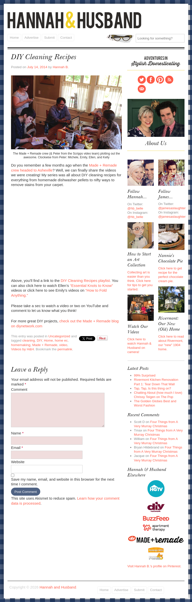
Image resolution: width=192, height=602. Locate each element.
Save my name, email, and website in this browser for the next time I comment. (62, 481)
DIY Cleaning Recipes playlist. (86, 280)
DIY (39, 340)
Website (17, 462)
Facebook (151, 80)
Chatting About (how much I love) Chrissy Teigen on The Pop (158, 395)
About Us (156, 144)
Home (14, 37)
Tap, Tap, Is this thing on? (152, 388)
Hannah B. (61, 67)
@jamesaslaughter (172, 208)
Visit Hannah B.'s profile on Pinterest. (155, 566)
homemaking (20, 345)
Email (17, 447)
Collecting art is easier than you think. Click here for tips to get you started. (140, 280)
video (63, 345)
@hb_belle (135, 208)
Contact (66, 37)
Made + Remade (44, 345)
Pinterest (160, 80)
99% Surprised (145, 375)
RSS (169, 80)
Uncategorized (59, 336)
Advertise (31, 37)
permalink (65, 349)
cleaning (28, 340)
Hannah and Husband (75, 19)
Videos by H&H (22, 349)
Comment (19, 389)
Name (17, 433)
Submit (49, 37)
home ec (61, 340)
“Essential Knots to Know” (91, 285)
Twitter (142, 80)
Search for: (120, 38)
